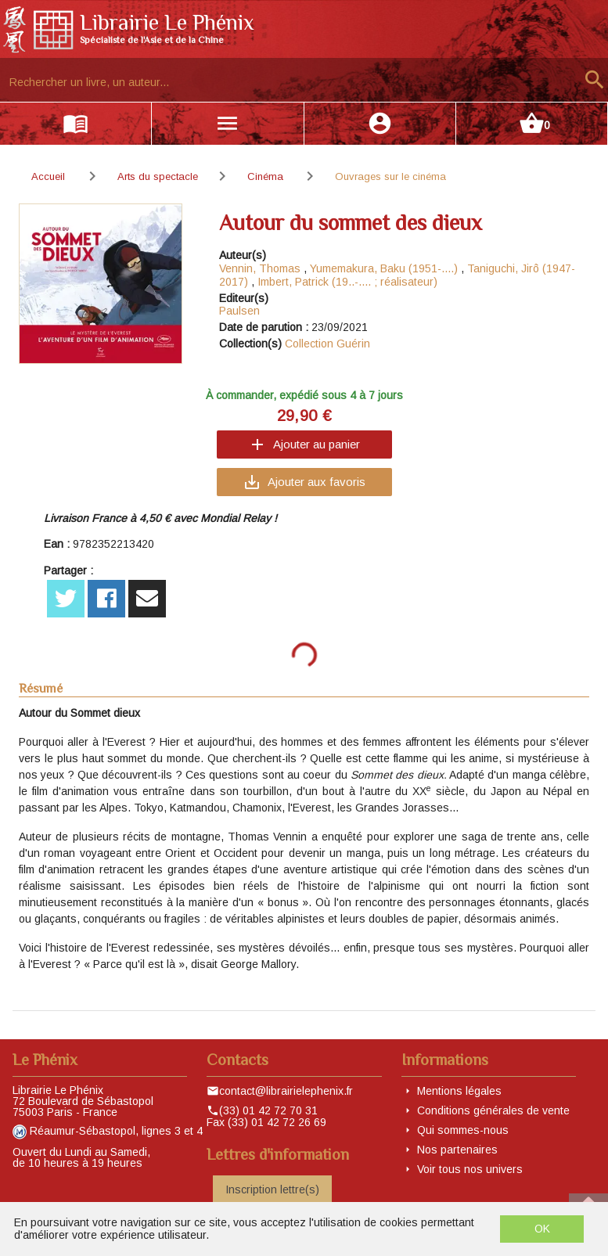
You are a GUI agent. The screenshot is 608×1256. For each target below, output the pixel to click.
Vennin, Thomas (259, 268)
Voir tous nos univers (470, 1169)
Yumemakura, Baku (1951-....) (384, 268)
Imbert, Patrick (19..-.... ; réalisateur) (347, 281)
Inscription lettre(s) (272, 1189)
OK (542, 1228)
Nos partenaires (457, 1149)
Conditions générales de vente (493, 1110)
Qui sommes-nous (463, 1130)
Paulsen (239, 310)
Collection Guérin (327, 343)
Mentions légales (459, 1091)
